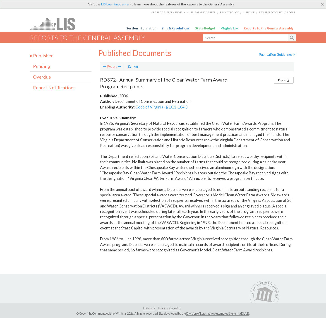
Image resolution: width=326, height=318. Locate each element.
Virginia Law (230, 28)
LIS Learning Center (115, 4)
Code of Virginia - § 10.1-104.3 (161, 107)
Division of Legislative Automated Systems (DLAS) (217, 313)
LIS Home (248, 12)
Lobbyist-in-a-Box (169, 308)
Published (43, 55)
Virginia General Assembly (168, 12)
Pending (41, 66)
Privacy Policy (229, 12)
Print (133, 67)
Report (283, 80)
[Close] (322, 4)
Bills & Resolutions (176, 28)
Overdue (42, 77)
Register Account (271, 12)
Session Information (141, 28)
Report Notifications (54, 87)
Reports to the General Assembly (268, 28)
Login (291, 12)
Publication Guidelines (277, 54)
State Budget (205, 28)
